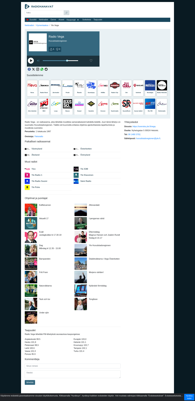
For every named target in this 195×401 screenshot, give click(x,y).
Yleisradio (38, 136)
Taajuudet (98, 20)
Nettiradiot (43, 20)
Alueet (61, 20)
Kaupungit (71, 20)
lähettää (29, 382)
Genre (53, 20)
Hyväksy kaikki (189, 397)
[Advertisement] (120, 10)
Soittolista (86, 20)
